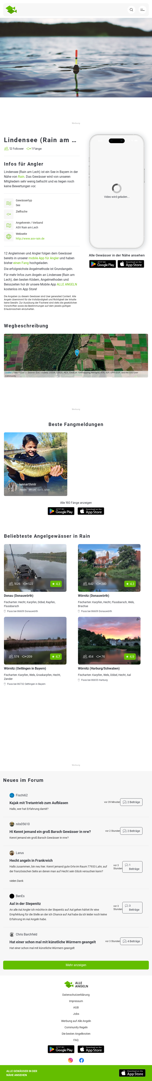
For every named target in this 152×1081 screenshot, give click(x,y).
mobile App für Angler (43, 258)
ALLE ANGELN (67, 284)
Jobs (76, 1013)
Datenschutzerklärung (76, 994)
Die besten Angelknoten (76, 1033)
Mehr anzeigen (76, 965)
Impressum (76, 1001)
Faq (76, 1040)
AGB (76, 1007)
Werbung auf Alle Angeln (76, 1021)
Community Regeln (76, 1027)
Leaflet (8, 372)
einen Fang (21, 263)
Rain (21, 177)
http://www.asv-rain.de (30, 238)
